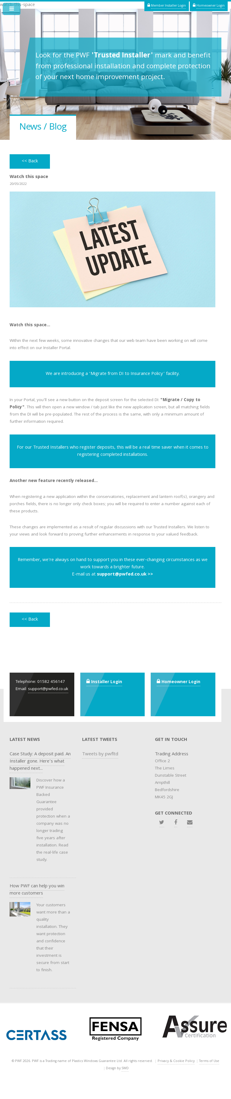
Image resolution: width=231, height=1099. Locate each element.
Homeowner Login (210, 6)
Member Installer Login (168, 6)
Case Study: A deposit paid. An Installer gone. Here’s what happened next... (40, 762)
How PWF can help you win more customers (37, 890)
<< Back (30, 161)
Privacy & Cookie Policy (176, 1061)
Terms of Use (209, 1061)
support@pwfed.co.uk (48, 689)
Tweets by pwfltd (100, 754)
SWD (125, 1068)
